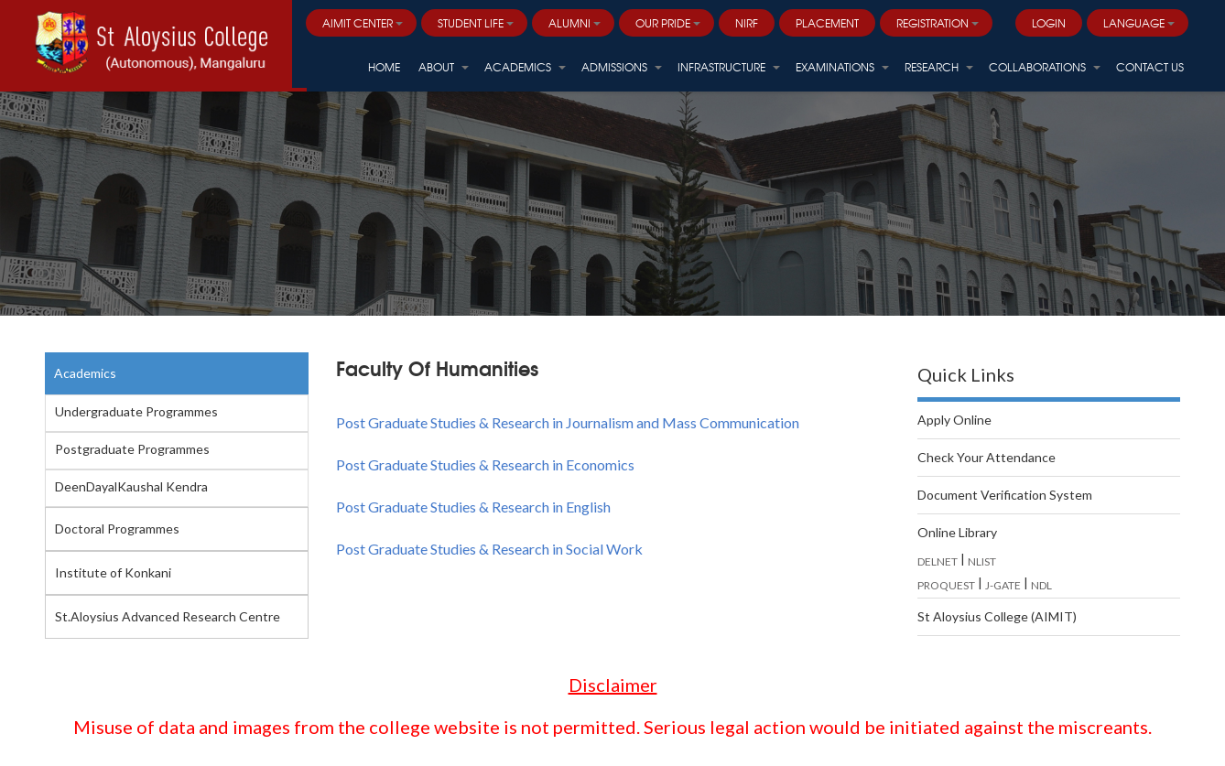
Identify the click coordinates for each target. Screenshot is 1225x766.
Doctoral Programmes (117, 528)
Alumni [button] (574, 23)
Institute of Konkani (113, 572)
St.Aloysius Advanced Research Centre (167, 616)
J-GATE (1003, 585)
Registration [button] (937, 23)
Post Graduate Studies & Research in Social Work (489, 548)
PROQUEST (946, 585)
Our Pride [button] (667, 23)
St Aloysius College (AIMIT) (997, 616)
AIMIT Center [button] (362, 23)
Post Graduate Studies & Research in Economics (485, 464)
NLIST (982, 561)
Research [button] (939, 67)
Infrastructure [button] (729, 67)
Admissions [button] (621, 67)
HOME (384, 67)
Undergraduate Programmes (136, 411)
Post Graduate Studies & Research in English (473, 506)
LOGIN (1049, 23)
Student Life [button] (476, 23)
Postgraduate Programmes (132, 449)
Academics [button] (525, 67)
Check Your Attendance (986, 457)
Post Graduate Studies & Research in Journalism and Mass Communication (567, 422)
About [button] (443, 67)
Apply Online (954, 419)
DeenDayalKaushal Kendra (131, 486)
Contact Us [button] (1150, 67)
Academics (85, 373)
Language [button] (1139, 23)
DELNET (937, 561)
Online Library (957, 532)
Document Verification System (1004, 494)
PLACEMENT (827, 23)
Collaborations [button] (1044, 67)
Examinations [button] (842, 67)
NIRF (746, 23)
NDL (1041, 585)
